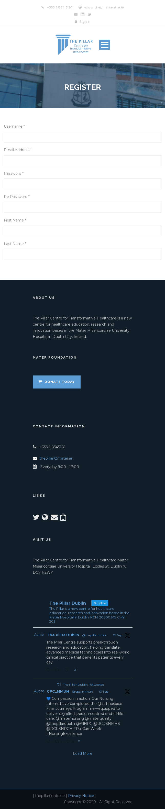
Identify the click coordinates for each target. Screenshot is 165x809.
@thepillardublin (94, 635)
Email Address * (17, 150)
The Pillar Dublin (63, 635)
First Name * (15, 220)
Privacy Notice (81, 795)
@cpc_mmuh (82, 691)
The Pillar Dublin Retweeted (83, 684)
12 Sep (117, 635)
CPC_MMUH (58, 691)
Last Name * (15, 243)
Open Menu (104, 45)
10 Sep (103, 691)
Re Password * (17, 196)
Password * (14, 173)
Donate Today (57, 382)
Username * (14, 126)
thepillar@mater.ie (55, 458)
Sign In (84, 21)
